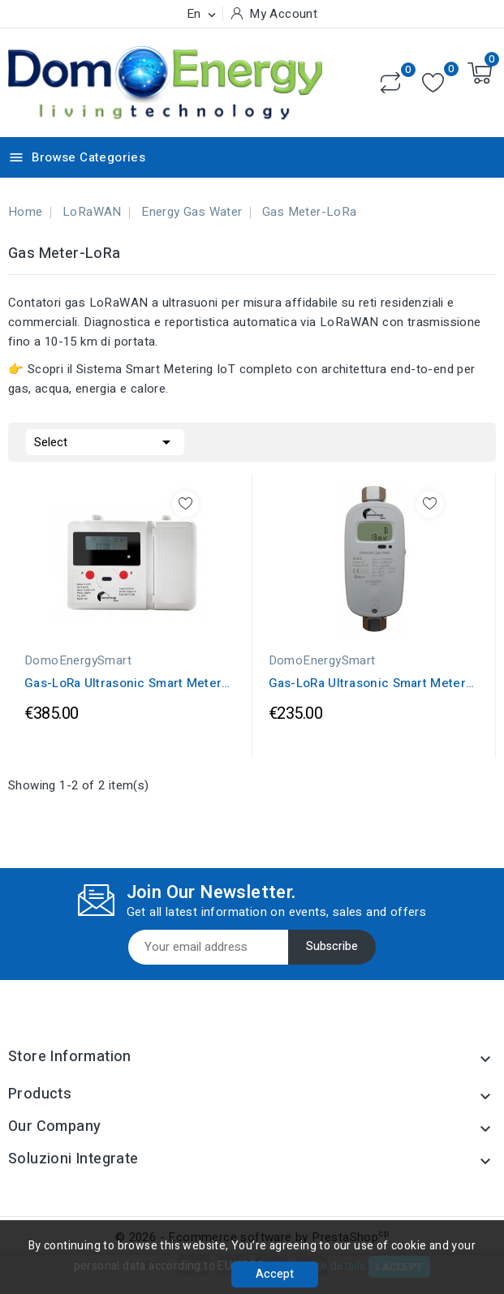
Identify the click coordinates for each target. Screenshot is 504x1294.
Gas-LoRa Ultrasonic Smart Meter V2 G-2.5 (123, 683)
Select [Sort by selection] (105, 440)
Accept (275, 1274)
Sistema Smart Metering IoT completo (184, 369)
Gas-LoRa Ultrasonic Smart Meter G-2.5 (367, 683)
